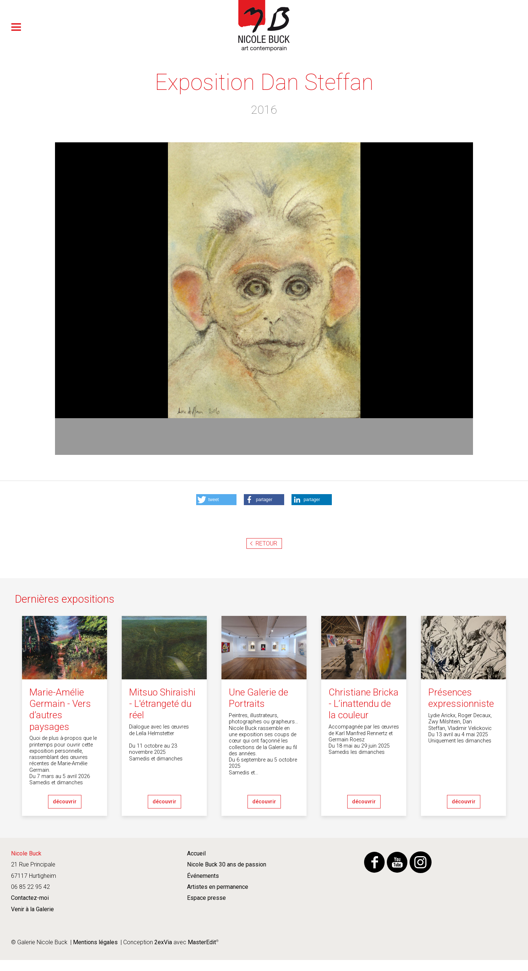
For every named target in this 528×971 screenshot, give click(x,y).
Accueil (196, 853)
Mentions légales (95, 942)
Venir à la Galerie (32, 909)
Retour (266, 543)
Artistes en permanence (217, 886)
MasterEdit (201, 942)
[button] (216, 499)
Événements (203, 875)
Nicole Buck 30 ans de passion (226, 864)
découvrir (65, 802)
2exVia (163, 942)
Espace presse (206, 897)
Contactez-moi (30, 897)
